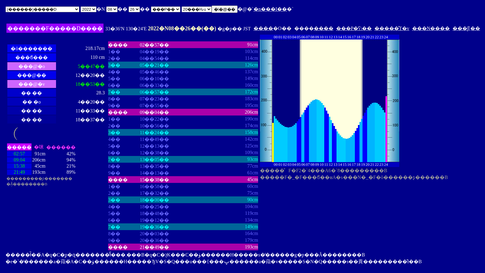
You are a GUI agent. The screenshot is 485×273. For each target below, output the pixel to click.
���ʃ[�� (466, 28)
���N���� (431, 28)
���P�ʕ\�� (354, 28)
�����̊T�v (391, 28)
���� (263, 28)
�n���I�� (270, 9)
